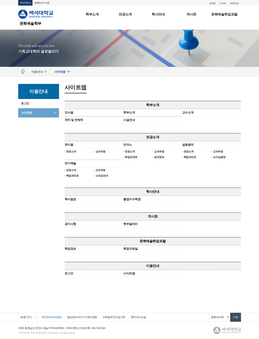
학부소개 (92, 14)
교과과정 (100, 151)
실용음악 (188, 144)
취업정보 (70, 248)
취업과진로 (131, 157)
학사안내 (158, 14)
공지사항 (70, 224)
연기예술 (70, 163)
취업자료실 (130, 248)
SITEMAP (234, 3)
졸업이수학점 (132, 199)
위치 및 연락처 (74, 119)
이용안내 (152, 266)
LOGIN (223, 3)
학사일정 (70, 199)
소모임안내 (101, 175)
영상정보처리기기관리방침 (82, 317)
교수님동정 (219, 157)
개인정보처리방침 (51, 317)
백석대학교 (25, 2)
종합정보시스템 (41, 2)
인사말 (69, 112)
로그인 (25, 103)
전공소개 (125, 14)
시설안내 (129, 119)
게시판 (191, 14)
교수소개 (188, 112)
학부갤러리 (130, 224)
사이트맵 (26, 112)
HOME (212, 3)
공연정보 (159, 157)
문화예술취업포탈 (224, 14)
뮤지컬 (69, 144)
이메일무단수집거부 (114, 317)
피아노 (127, 144)
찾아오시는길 (138, 317)
